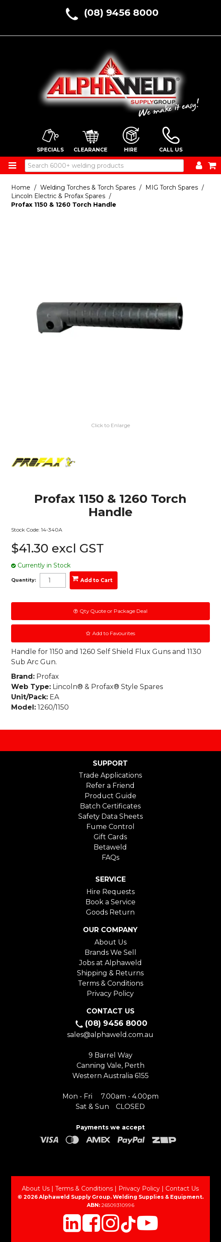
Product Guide (110, 796)
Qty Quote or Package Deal (113, 611)
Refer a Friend (110, 785)
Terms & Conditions (110, 983)
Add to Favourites (113, 633)
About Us (110, 942)
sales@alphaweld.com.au (110, 1035)
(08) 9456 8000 (121, 12)
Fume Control (110, 827)
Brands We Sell (110, 952)
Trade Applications (110, 775)
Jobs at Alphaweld (110, 963)
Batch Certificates (110, 806)
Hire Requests (110, 892)
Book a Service (110, 902)
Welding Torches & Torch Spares (88, 187)
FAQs (110, 857)
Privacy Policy (110, 993)
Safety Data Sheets (110, 816)
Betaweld (110, 847)
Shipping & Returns (110, 973)
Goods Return (110, 912)
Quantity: (23, 580)
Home (20, 187)
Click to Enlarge (110, 425)
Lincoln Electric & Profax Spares (58, 196)
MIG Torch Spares (171, 187)
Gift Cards (110, 837)
